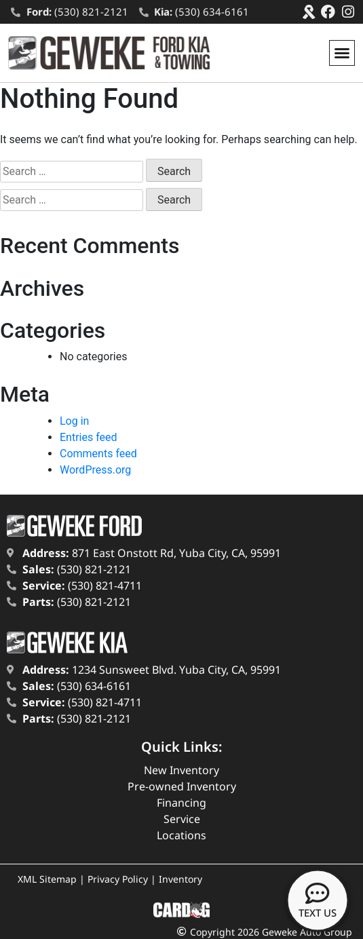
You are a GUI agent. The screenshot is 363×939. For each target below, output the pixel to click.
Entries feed (88, 437)
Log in (74, 421)
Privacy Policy (118, 879)
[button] (342, 53)
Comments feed (98, 453)
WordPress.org (95, 469)
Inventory (180, 879)
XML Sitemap (47, 879)
